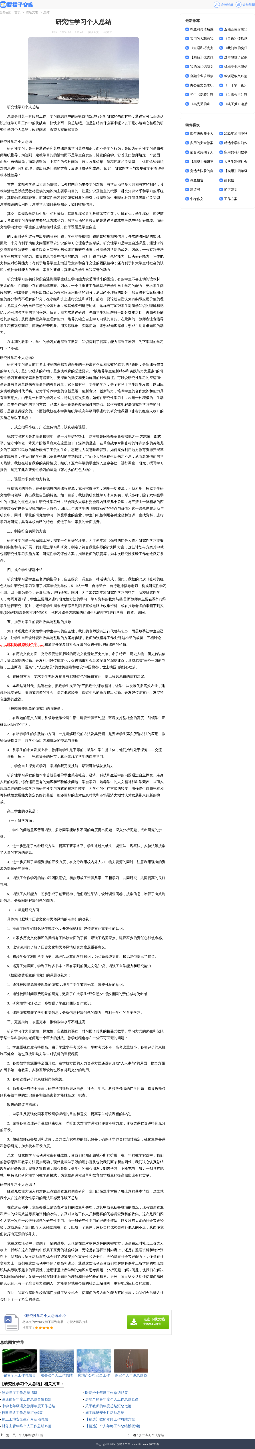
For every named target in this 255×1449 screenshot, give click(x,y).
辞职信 (229, 180)
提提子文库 (123, 1444)
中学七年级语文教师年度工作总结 (28, 1406)
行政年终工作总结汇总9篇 (22, 1413)
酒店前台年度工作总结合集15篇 (27, 1399)
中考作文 (196, 199)
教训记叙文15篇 (235, 76)
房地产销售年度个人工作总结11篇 (111, 1399)
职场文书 (32, 12)
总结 (46, 12)
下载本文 (107, 32)
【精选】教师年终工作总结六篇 (110, 1419)
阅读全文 (93, 32)
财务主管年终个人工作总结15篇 (27, 1426)
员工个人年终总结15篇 (28, 1435)
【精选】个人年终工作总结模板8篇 (112, 1426)
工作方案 (230, 199)
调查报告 (196, 180)
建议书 (195, 189)
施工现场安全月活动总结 (104, 1413)
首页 (17, 12)
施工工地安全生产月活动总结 (25, 1419)
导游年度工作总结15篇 (19, 1393)
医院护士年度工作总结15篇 (106, 1393)
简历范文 (230, 189)
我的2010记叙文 (201, 66)
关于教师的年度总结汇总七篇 (108, 1406)
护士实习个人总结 (151, 1435)
